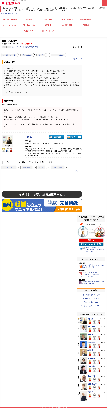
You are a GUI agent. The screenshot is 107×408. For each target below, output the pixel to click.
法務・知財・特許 (28, 25)
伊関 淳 (90, 350)
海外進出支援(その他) (30, 47)
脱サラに (41, 55)
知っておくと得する (9, 55)
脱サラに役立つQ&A (91, 302)
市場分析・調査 (66, 25)
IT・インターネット (9, 25)
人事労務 (86, 25)
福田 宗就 (91, 326)
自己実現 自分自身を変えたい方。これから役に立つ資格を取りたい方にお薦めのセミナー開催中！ (91, 274)
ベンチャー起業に (57, 55)
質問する (91, 240)
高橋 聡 (90, 334)
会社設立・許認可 (67, 19)
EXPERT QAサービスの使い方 (94, 250)
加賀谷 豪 (91, 358)
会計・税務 (48, 19)
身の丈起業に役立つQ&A (91, 298)
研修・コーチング (47, 31)
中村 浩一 (91, 392)
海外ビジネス (28, 31)
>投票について (77, 59)
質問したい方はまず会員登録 (91, 244)
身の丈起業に (27, 55)
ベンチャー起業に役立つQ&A (91, 306)
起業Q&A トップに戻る (9, 13)
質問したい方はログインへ (93, 248)
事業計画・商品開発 (10, 19)
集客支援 (48, 25)
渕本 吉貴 (91, 376)
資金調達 (29, 19)
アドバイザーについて (92, 251)
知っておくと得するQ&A (91, 295)
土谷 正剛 (91, 366)
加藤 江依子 (92, 384)
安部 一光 (91, 342)
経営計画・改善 (85, 19)
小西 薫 (28, 137)
